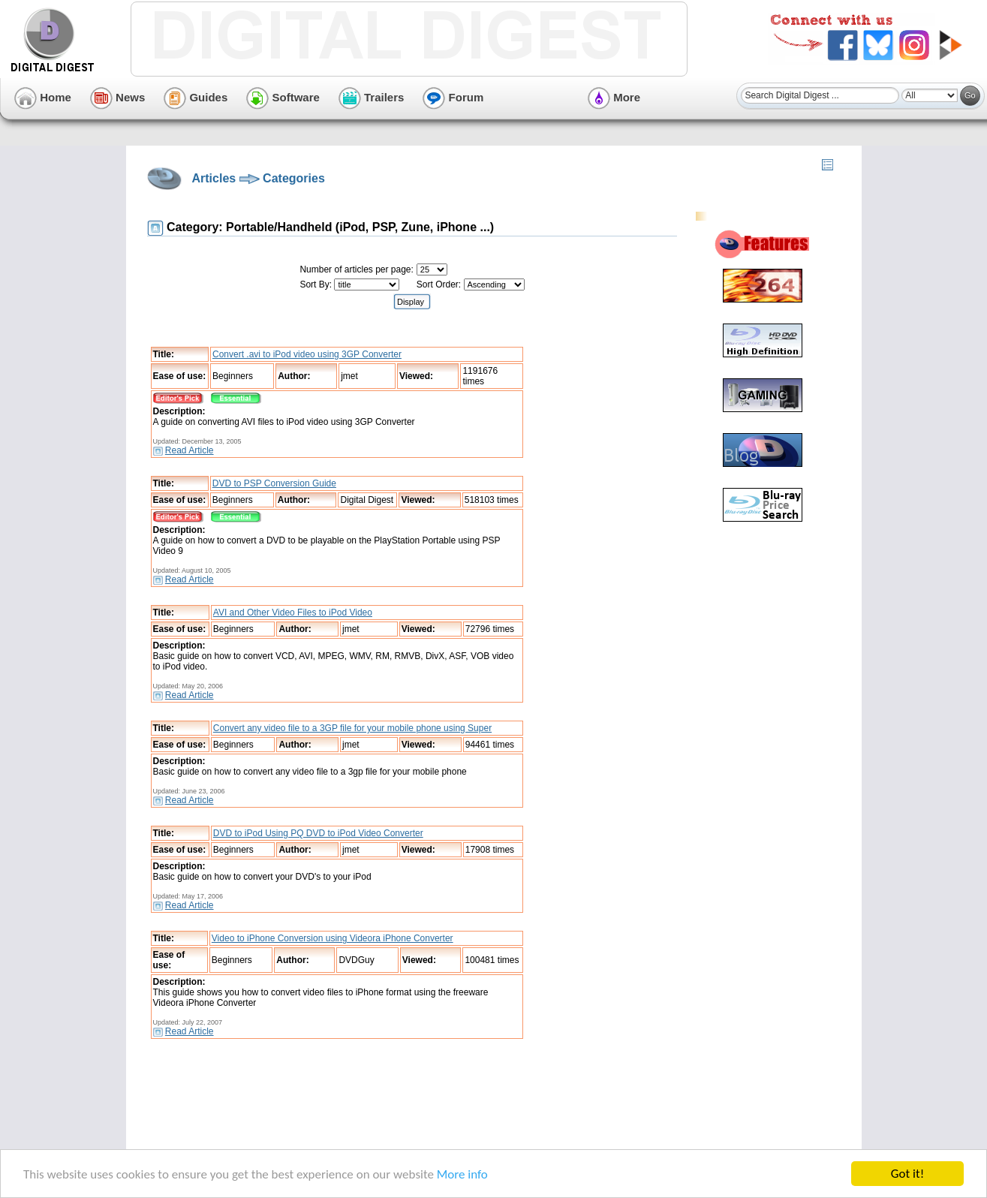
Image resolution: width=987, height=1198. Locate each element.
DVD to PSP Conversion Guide (274, 483)
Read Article (189, 450)
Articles (214, 178)
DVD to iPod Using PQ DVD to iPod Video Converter (318, 833)
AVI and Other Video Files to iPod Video (292, 612)
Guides (195, 97)
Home (42, 97)
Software (283, 97)
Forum (453, 97)
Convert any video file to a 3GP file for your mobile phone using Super (352, 728)
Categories (294, 178)
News (117, 97)
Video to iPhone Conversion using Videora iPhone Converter (332, 938)
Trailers (372, 97)
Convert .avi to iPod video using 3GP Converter (307, 354)
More (614, 97)
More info (462, 1175)
